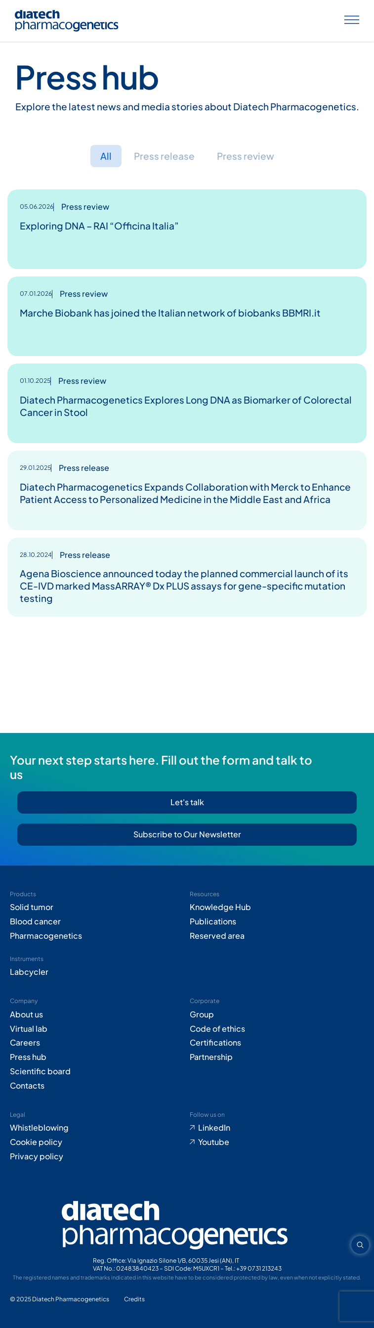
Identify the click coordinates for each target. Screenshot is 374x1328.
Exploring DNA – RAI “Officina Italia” (99, 225)
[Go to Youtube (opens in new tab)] (277, 1142)
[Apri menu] (351, 21)
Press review (245, 156)
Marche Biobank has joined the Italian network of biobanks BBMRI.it (170, 313)
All (106, 156)
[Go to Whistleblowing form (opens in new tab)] (97, 1128)
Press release (164, 156)
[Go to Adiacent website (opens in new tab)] (134, 1299)
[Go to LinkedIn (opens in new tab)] (277, 1128)
